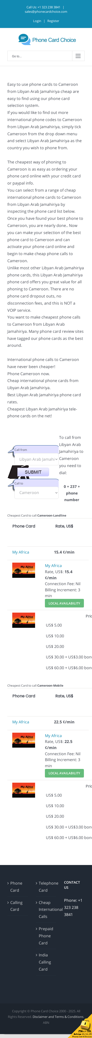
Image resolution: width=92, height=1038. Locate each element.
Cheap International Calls (46, 909)
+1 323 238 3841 (49, 7)
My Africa (20, 552)
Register (53, 21)
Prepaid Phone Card (46, 936)
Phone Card (16, 886)
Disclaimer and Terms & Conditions (58, 1016)
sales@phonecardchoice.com (46, 11)
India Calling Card (45, 962)
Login (37, 21)
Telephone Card (46, 886)
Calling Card (16, 906)
